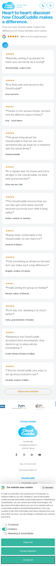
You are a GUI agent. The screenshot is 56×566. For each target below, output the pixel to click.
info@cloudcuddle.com (28, 470)
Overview (47, 487)
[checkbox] (9, 524)
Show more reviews (28, 392)
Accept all (28, 560)
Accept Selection (28, 551)
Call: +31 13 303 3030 (28, 464)
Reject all (28, 542)
